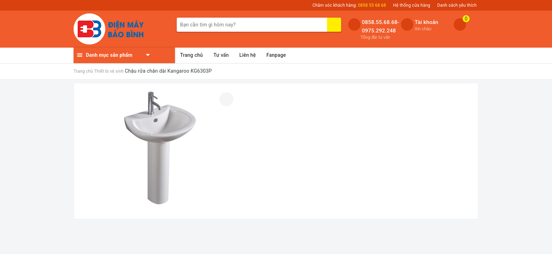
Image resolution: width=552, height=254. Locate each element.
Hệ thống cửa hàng (412, 5)
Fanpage (276, 55)
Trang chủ (191, 55)
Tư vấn (221, 55)
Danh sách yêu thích (457, 5)
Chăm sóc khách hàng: (349, 5)
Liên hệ (247, 55)
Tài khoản (426, 22)
